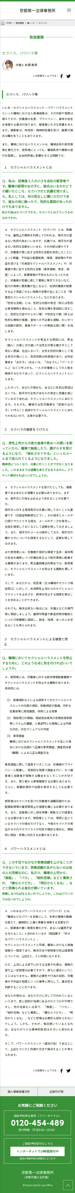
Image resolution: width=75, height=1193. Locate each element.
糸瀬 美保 (31, 65)
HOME (6, 23)
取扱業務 (20, 22)
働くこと (31, 22)
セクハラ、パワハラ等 (46, 22)
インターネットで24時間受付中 (37, 1151)
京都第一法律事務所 (37, 11)
